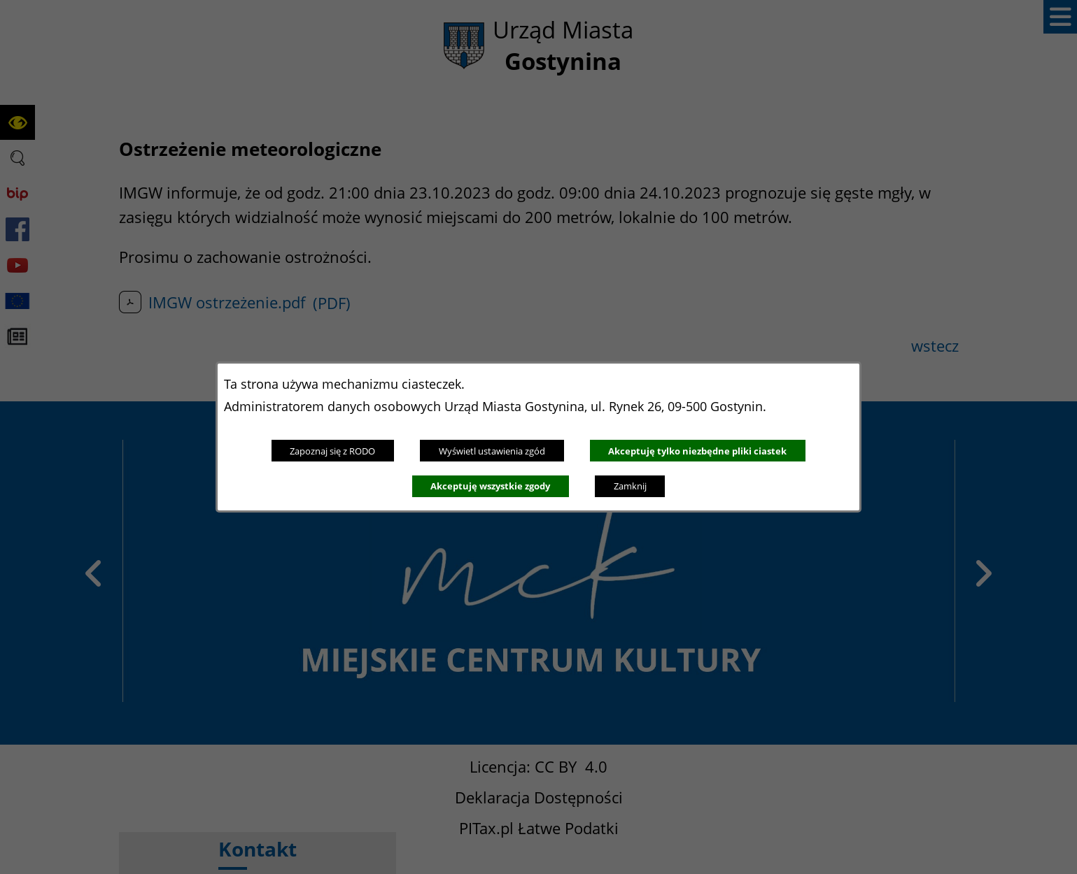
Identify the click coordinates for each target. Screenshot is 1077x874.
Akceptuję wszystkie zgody (490, 486)
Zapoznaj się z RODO (332, 451)
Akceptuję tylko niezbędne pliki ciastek (697, 451)
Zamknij (630, 486)
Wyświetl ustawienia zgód (492, 451)
